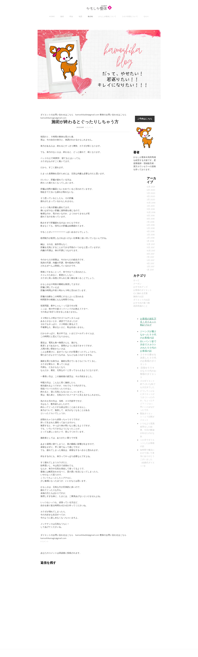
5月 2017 (150, 257)
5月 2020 (151, 193)
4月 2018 (150, 230)
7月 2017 (150, 254)
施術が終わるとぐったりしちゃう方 (85, 122)
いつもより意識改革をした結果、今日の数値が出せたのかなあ (147, 422)
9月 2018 (151, 214)
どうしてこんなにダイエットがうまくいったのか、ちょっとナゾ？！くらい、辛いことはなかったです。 (147, 393)
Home (52, 16)
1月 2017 (150, 267)
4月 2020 (151, 196)
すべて (136, 277)
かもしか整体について (107, 16)
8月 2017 (150, 251)
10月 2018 (151, 211)
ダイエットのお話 (141, 296)
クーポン (137, 280)
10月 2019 (151, 202)
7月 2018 (150, 220)
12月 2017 (151, 242)
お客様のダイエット (142, 286)
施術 (62, 16)
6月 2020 (151, 190)
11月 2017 (150, 245)
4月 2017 (150, 260)
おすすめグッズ (140, 283)
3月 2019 (151, 205)
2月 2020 (151, 199)
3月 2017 (150, 263)
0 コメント (89, 127)
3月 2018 (151, 233)
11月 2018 (151, 208)
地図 (80, 16)
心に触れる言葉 (140, 289)
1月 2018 (150, 239)
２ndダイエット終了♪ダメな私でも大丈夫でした (147, 378)
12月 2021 (151, 187)
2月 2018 (150, 236)
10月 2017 (151, 248)
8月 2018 (151, 217)
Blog (90, 16)
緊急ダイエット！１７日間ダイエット (147, 409)
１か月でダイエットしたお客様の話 (147, 435)
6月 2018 (151, 224)
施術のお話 (138, 293)
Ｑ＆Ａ (146, 16)
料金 (71, 16)
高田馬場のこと (140, 302)
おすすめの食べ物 (141, 299)
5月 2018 (151, 227)
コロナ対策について (130, 16)
